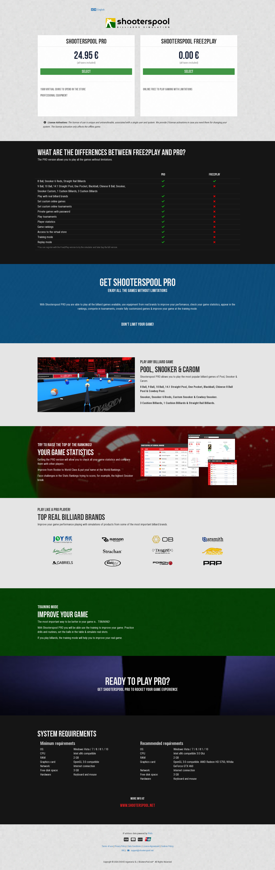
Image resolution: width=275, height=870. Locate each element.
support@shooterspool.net (140, 850)
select (86, 71)
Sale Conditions (134, 846)
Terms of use (107, 846)
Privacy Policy (120, 846)
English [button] (98, 9)
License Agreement (151, 846)
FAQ (123, 850)
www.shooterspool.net (137, 805)
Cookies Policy (167, 846)
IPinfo (150, 833)
